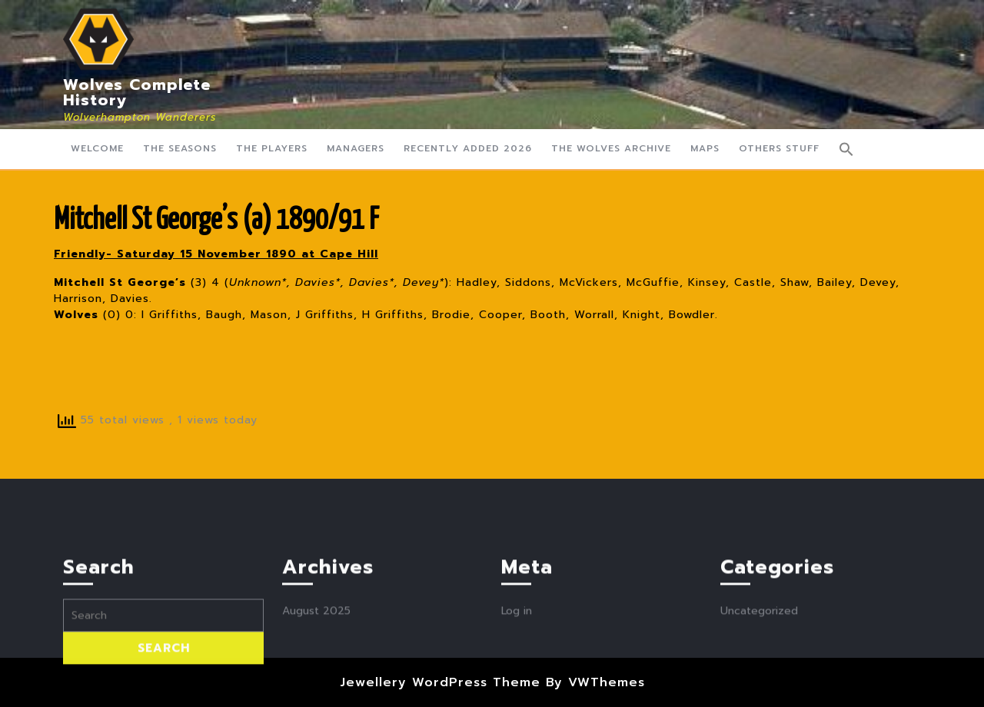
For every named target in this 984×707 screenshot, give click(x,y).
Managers (355, 148)
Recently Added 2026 (468, 148)
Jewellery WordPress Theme (440, 682)
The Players (272, 148)
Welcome (97, 148)
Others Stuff (779, 148)
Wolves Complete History (137, 92)
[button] (846, 149)
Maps (705, 148)
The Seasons (180, 148)
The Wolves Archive (611, 148)
